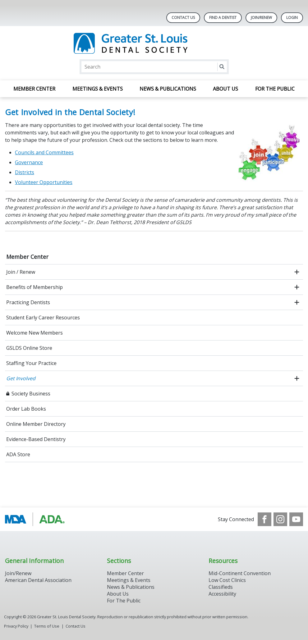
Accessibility (222, 593)
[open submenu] (297, 272)
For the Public (275, 88)
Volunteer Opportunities (43, 182)
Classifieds (221, 587)
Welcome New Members (34, 332)
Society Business (30, 393)
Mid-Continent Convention (240, 573)
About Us (225, 88)
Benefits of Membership (34, 287)
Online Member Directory (36, 424)
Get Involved (20, 378)
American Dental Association (38, 580)
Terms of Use (46, 626)
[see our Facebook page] (264, 519)
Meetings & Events (97, 88)
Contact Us (183, 17)
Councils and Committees (44, 152)
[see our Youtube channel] (296, 519)
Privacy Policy (16, 626)
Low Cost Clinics (227, 580)
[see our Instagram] (280, 519)
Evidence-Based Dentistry (36, 439)
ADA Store (18, 454)
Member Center (34, 88)
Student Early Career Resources (43, 317)
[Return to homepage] (154, 43)
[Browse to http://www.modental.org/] (36, 519)
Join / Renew (20, 271)
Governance (29, 162)
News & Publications (168, 88)
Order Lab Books (26, 408)
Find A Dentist (223, 17)
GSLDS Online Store (29, 348)
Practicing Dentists (28, 302)
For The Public (123, 600)
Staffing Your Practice (31, 363)
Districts (24, 172)
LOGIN (292, 17)
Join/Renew (261, 17)
